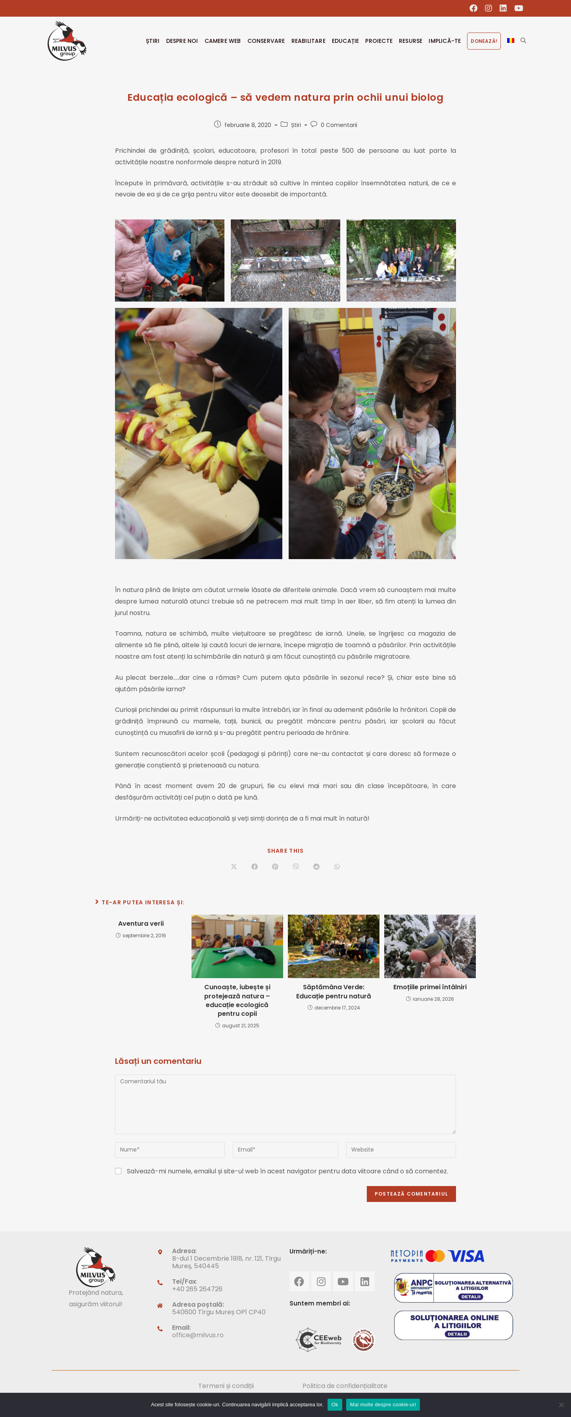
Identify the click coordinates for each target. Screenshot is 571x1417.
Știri (296, 125)
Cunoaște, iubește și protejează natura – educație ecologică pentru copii (237, 1000)
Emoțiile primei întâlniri (430, 987)
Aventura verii (141, 923)
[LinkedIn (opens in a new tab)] (503, 8)
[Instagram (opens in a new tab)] (488, 8)
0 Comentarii (339, 125)
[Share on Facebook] (255, 867)
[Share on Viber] (296, 867)
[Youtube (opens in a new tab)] (517, 8)
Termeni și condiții (226, 1385)
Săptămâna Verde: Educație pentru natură (333, 991)
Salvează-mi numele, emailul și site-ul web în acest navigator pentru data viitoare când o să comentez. (287, 1171)
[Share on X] (234, 867)
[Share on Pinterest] (275, 867)
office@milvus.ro (198, 1335)
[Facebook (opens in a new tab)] (473, 8)
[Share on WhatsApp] (337, 867)
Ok (334, 1404)
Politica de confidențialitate (345, 1385)
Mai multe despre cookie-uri (383, 1404)
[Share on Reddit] (316, 867)
